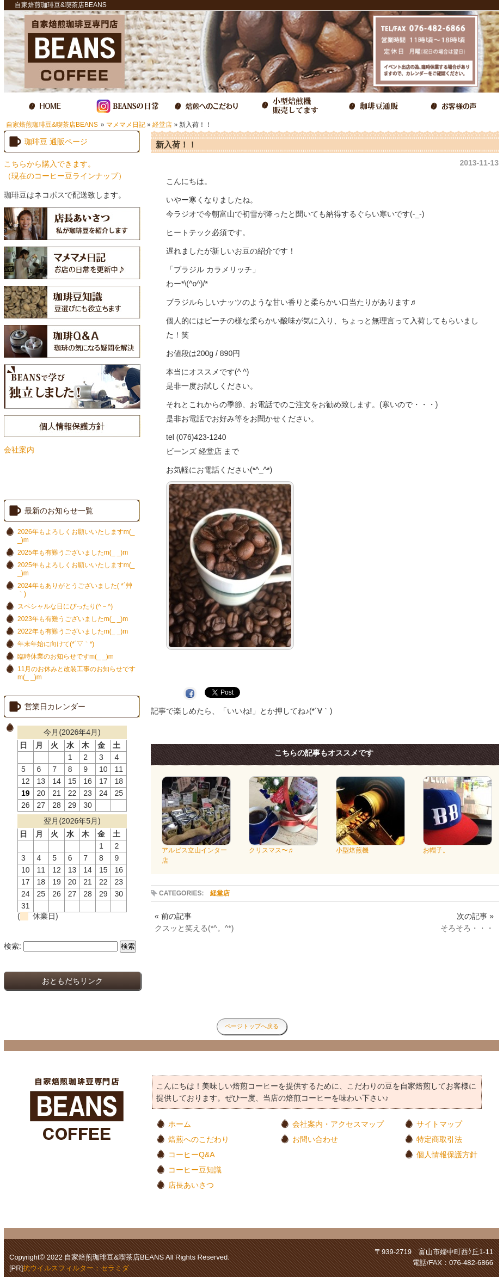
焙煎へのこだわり (198, 1139)
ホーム (179, 1124)
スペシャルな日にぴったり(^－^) (65, 606)
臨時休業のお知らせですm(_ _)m (65, 656)
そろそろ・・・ (467, 928)
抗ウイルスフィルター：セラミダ (76, 1268)
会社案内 (19, 449)
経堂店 (162, 124)
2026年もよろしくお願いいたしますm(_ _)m (75, 536)
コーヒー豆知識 (195, 1169)
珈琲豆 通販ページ (56, 141)
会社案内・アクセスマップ (338, 1124)
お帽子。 (457, 846)
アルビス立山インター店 (196, 851)
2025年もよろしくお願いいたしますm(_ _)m (75, 569)
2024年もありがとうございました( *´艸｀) (74, 590)
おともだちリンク (72, 981)
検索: (12, 946)
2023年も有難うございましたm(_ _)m (72, 619)
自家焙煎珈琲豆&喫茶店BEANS (52, 124)
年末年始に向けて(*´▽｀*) (55, 644)
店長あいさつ (191, 1185)
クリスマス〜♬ (283, 846)
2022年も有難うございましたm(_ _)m (72, 631)
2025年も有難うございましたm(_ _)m (72, 552)
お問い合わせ (315, 1139)
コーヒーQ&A (191, 1154)
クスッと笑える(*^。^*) (194, 928)
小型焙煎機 (370, 846)
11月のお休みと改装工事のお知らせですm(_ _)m (76, 673)
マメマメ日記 (125, 124)
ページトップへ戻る (252, 1026)
